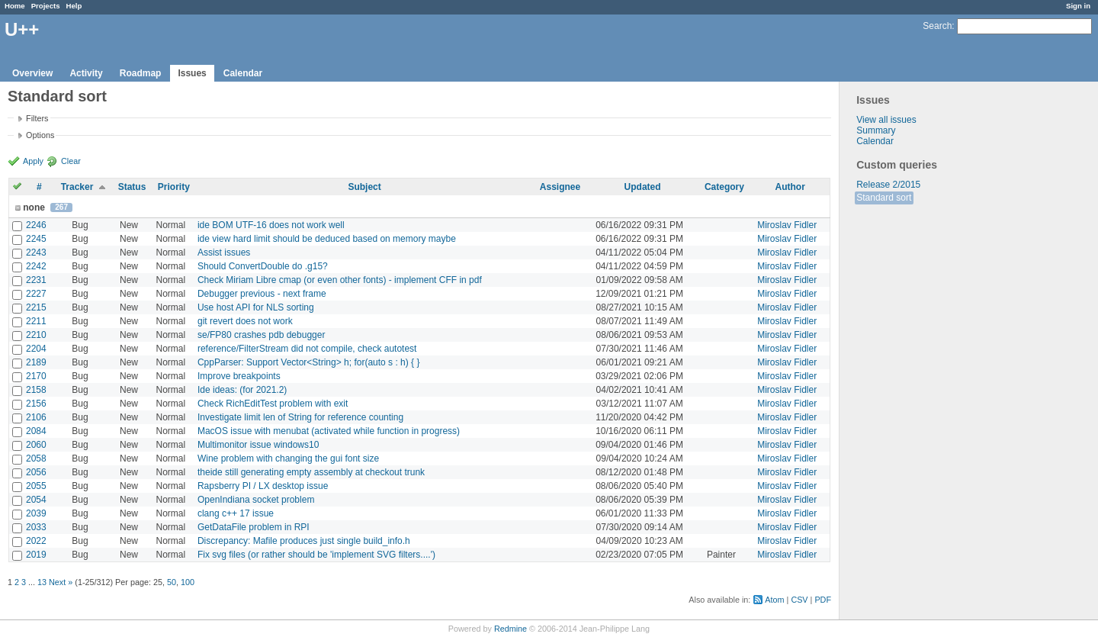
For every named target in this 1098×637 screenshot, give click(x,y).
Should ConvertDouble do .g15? (262, 266)
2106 (36, 417)
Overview (32, 73)
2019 (36, 554)
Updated (642, 187)
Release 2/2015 (888, 184)
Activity (85, 73)
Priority (174, 187)
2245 (36, 238)
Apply (33, 161)
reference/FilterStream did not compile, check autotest (306, 348)
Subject (364, 187)
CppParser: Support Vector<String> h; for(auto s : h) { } (308, 362)
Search (937, 26)
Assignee (560, 187)
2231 (36, 280)
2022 (36, 541)
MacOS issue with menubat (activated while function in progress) (328, 431)
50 (171, 582)
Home (15, 6)
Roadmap (141, 73)
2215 (36, 307)
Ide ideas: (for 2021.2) (242, 389)
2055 (36, 486)
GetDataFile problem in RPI (253, 527)
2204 (36, 348)
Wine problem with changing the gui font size (288, 458)
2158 (36, 389)
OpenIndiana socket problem (255, 499)
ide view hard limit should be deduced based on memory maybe (326, 238)
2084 (36, 431)
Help (74, 6)
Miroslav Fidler (787, 225)
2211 (36, 321)
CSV (799, 599)
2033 (36, 527)
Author (790, 187)
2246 (36, 225)
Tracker (77, 187)
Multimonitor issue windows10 (258, 444)
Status (132, 187)
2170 (36, 376)
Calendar (242, 73)
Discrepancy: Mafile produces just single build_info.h (303, 541)
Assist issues (223, 252)
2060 (36, 444)
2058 (36, 458)
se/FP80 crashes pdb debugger (261, 335)
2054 (36, 499)
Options (40, 135)
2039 (36, 513)
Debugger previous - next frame (261, 293)
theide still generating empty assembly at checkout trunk (311, 472)
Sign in (1078, 6)
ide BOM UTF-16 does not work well (271, 225)
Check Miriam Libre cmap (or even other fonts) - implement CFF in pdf (339, 280)
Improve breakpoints (239, 376)
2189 (36, 362)
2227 (36, 293)
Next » (60, 582)
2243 (36, 252)
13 (42, 582)
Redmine (510, 628)
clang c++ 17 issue (235, 513)
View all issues (886, 119)
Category (724, 187)
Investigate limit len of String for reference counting (300, 417)
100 (187, 582)
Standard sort (883, 197)
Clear (71, 161)
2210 (36, 335)
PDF (822, 599)
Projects (45, 6)
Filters (37, 118)
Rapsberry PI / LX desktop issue (262, 486)
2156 (36, 403)
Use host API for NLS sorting (255, 307)
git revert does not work (245, 321)
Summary (875, 130)
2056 (36, 472)
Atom (774, 599)
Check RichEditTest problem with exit (272, 403)
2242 (36, 266)
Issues (192, 73)
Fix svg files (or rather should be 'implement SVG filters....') (316, 554)
